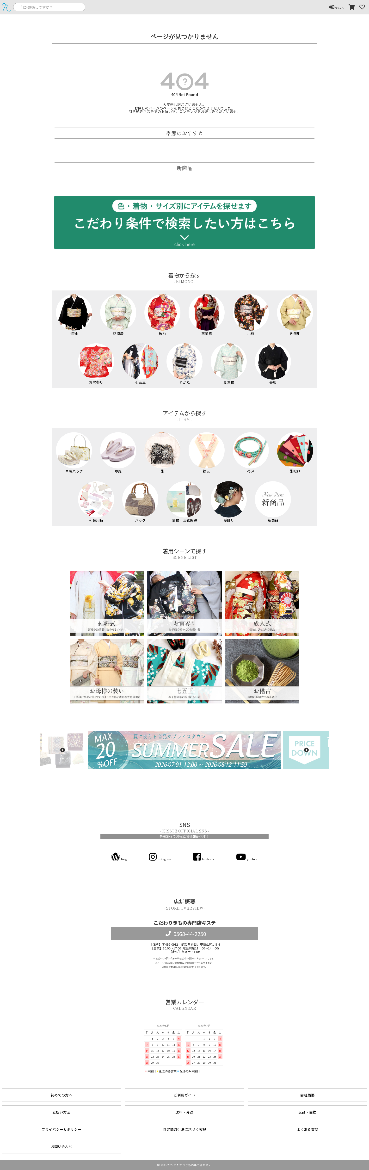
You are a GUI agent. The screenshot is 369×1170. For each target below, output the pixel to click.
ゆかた (184, 363)
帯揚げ (295, 452)
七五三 (140, 363)
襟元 (207, 452)
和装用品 (96, 501)
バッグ (140, 501)
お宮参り (96, 363)
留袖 (74, 314)
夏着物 (229, 363)
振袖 (162, 314)
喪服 (273, 363)
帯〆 (251, 452)
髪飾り (229, 501)
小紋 (251, 314)
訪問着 (118, 314)
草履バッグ (74, 452)
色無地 (295, 314)
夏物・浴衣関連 (184, 501)
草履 (118, 452)
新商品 (273, 501)
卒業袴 (207, 314)
